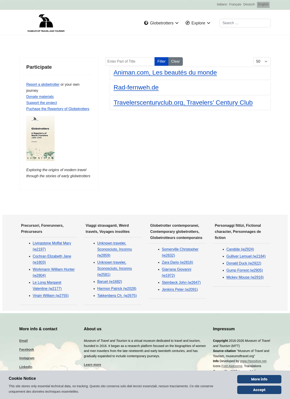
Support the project (41, 103)
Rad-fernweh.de (136, 87)
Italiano (222, 4)
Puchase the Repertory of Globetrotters (57, 109)
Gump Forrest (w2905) (244, 271)
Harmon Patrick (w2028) (116, 290)
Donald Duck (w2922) (243, 264)
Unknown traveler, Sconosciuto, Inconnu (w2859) (114, 250)
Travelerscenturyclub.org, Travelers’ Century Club (183, 102)
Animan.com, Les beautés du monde (165, 72)
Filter (161, 61)
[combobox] (245, 23)
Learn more (92, 365)
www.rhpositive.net (253, 362)
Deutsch (249, 4)
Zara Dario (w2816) (177, 263)
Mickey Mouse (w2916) (245, 278)
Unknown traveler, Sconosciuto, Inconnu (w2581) (114, 269)
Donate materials (40, 97)
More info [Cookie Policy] (259, 379)
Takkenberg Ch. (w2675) (117, 297)
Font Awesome (231, 367)
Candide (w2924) (240, 250)
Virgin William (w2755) (51, 297)
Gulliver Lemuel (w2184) (246, 257)
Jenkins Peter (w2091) (180, 291)
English (263, 4)
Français (235, 4)
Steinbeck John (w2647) (181, 284)
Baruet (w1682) (109, 283)
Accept (259, 389)
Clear (175, 61)
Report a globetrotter (43, 85)
